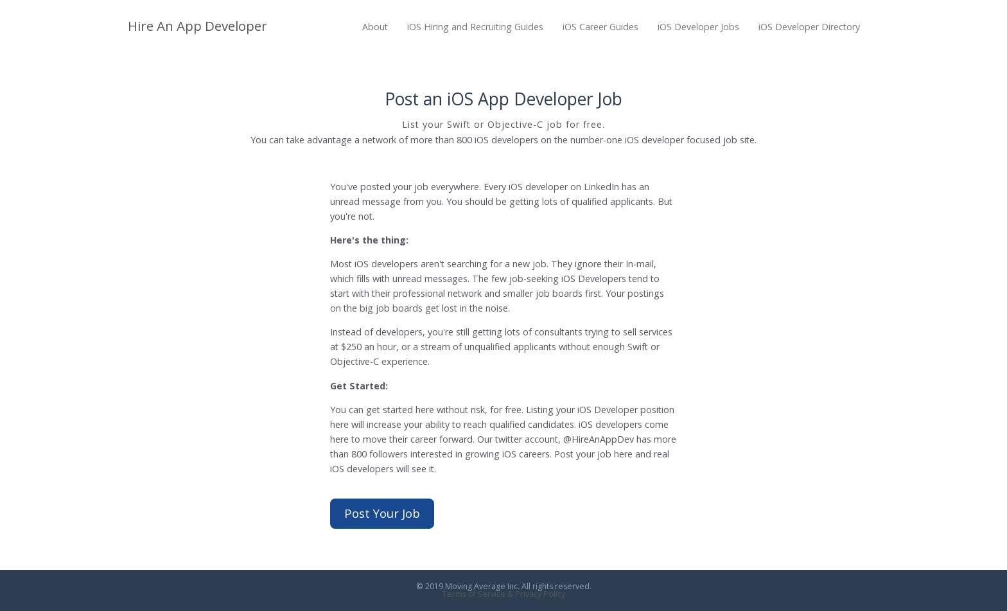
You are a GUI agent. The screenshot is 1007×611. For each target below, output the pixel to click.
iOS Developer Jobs (698, 27)
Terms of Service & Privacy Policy (503, 594)
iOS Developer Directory (809, 27)
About (375, 27)
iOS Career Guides (600, 27)
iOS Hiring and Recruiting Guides (475, 27)
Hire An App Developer (197, 26)
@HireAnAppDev (598, 439)
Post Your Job (382, 513)
